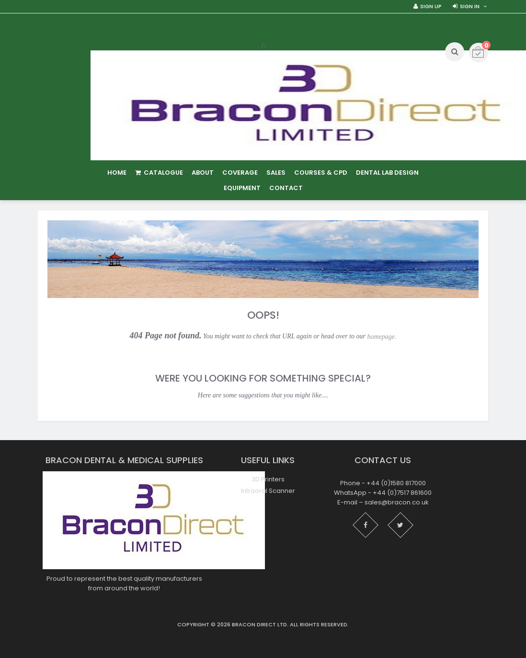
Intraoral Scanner (268, 490)
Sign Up (431, 6)
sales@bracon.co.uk (397, 502)
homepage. (382, 336)
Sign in (470, 6)
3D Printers (268, 479)
